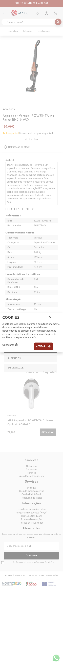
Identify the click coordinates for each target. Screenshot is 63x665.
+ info (33, 337)
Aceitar (43, 346)
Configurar (10, 344)
